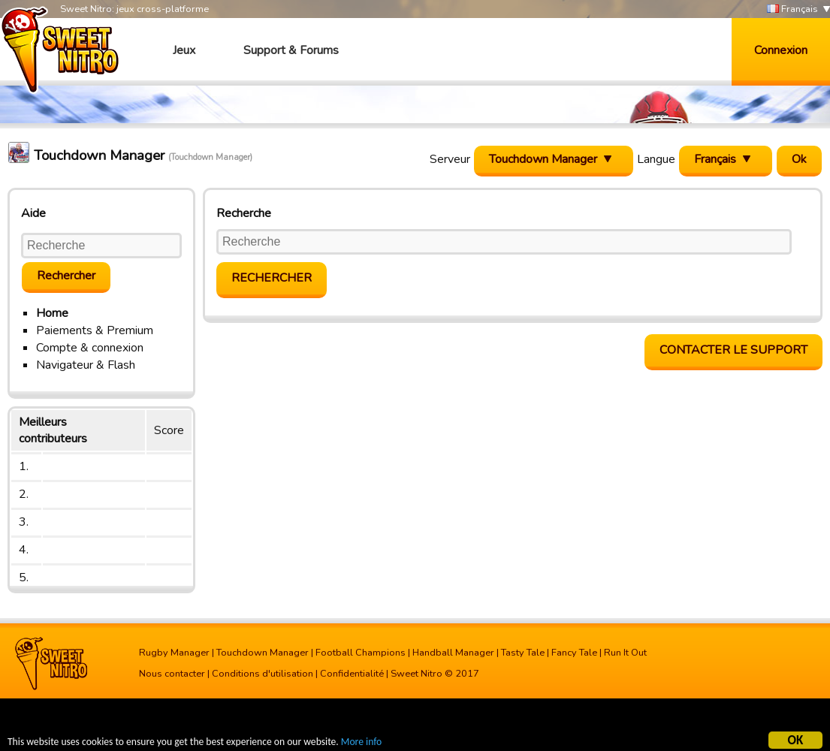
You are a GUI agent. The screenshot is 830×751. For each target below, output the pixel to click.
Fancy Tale (574, 652)
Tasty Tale (523, 652)
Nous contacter (172, 673)
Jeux (184, 50)
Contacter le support (733, 350)
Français (792, 9)
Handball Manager (453, 652)
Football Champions (360, 652)
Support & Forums (291, 50)
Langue (656, 159)
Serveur (450, 159)
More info (361, 743)
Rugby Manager (174, 652)
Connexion (780, 50)
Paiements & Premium (94, 330)
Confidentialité (352, 673)
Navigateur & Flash (85, 365)
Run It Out (625, 652)
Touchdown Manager (262, 652)
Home (52, 313)
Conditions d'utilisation (262, 673)
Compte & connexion (89, 347)
